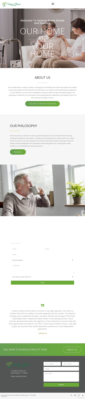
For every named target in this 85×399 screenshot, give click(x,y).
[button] (53, 3)
